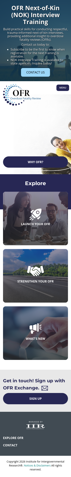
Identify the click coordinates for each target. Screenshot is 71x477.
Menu (62, 87)
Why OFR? (35, 162)
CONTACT (10, 445)
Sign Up (35, 399)
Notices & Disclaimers (37, 465)
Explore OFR (13, 438)
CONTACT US (35, 72)
